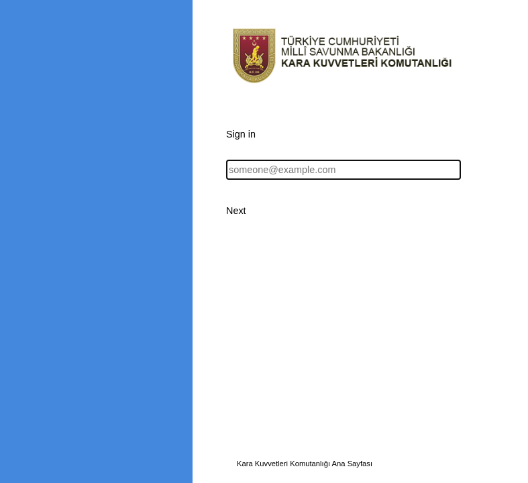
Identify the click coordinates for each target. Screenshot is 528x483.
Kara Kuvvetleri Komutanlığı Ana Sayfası (304, 464)
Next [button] (236, 210)
